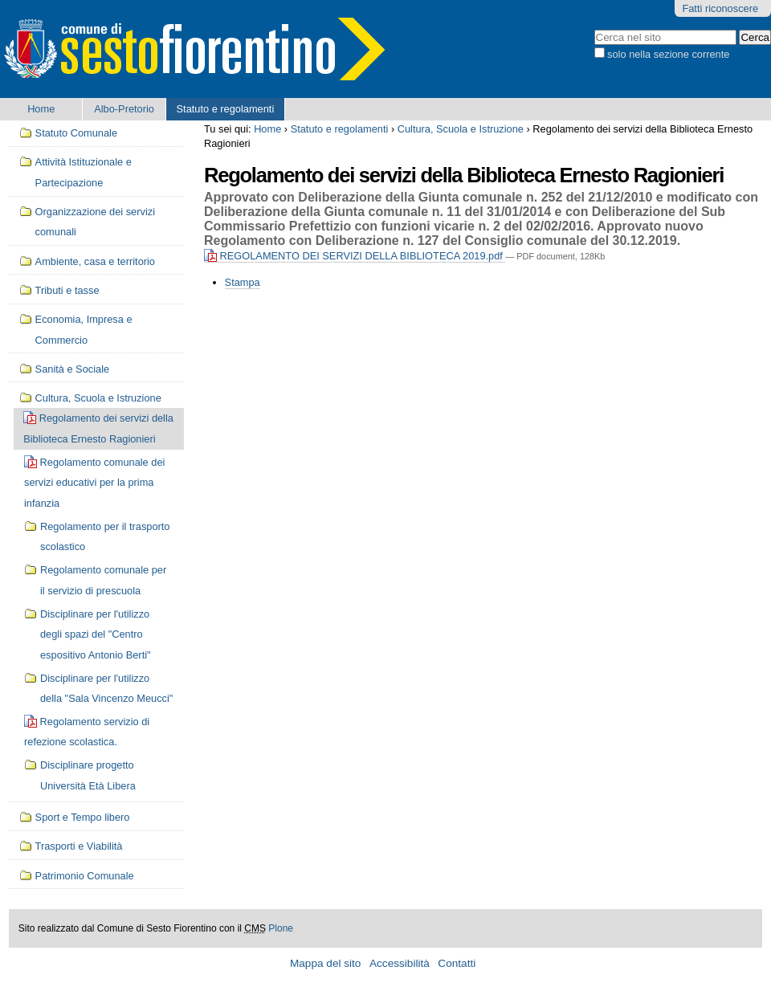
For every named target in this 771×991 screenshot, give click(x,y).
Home (41, 109)
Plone (280, 928)
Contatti (456, 963)
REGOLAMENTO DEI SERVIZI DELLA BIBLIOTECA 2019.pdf (354, 256)
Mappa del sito (325, 963)
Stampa (242, 282)
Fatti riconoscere (720, 8)
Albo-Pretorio (124, 109)
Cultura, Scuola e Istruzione (461, 129)
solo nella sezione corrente (668, 54)
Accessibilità (399, 963)
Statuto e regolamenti (226, 109)
